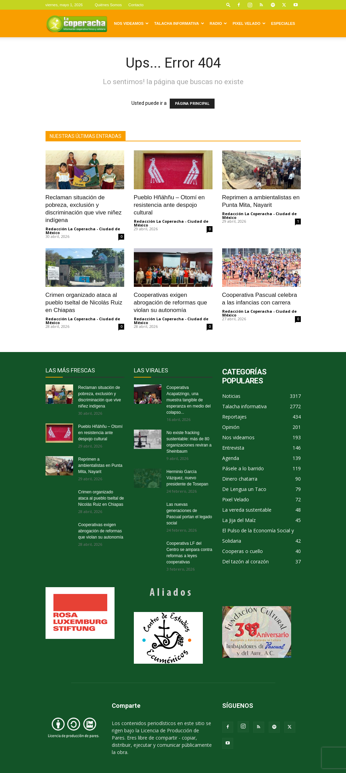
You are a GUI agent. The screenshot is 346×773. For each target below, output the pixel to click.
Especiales (283, 23)
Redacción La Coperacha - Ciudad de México (83, 230)
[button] (228, 4)
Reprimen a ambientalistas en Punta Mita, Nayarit (100, 465)
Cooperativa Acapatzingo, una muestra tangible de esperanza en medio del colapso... (189, 400)
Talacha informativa (179, 23)
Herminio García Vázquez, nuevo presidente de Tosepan (187, 477)
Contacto (136, 5)
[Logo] (77, 23)
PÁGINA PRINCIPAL (192, 103)
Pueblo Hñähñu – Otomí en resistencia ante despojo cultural (169, 205)
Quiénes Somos (108, 5)
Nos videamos (131, 23)
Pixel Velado (249, 23)
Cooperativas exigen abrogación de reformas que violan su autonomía (170, 302)
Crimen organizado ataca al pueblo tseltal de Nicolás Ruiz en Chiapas (84, 302)
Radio (218, 23)
